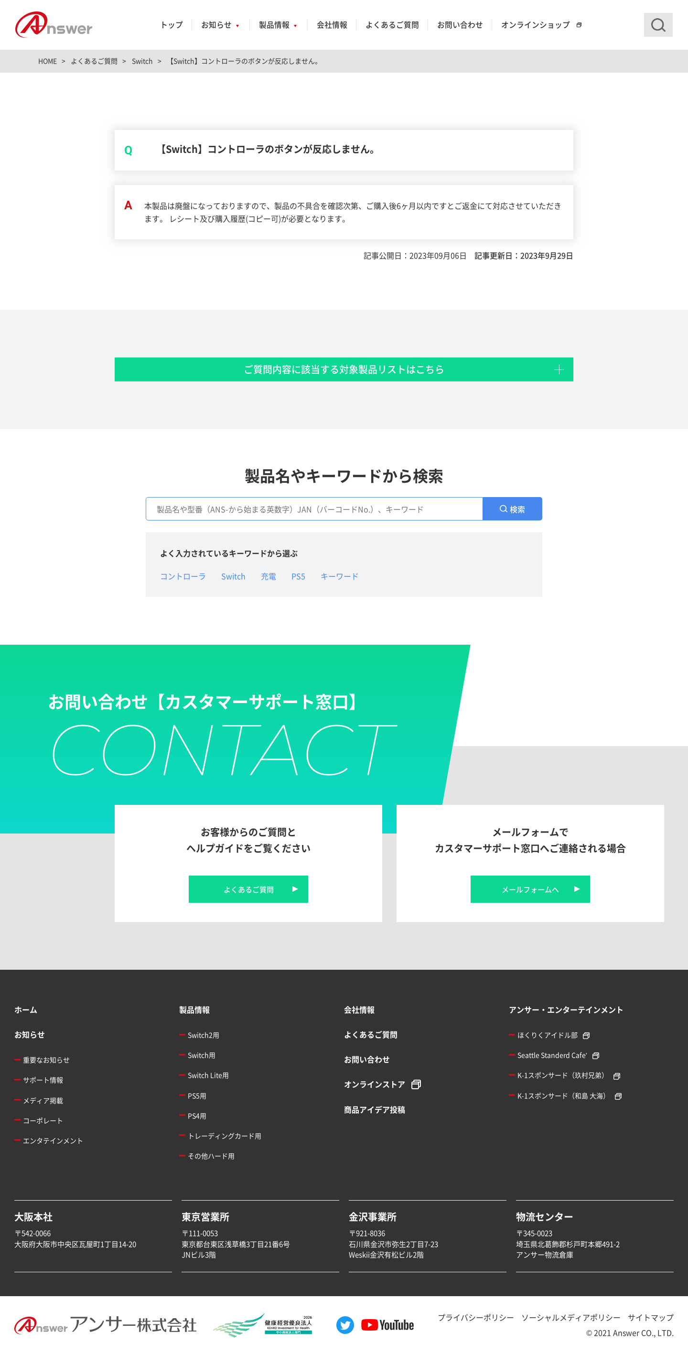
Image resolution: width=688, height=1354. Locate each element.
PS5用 (197, 1095)
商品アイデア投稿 (374, 1109)
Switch (233, 576)
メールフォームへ (530, 889)
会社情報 (332, 24)
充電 (268, 576)
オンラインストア (374, 1084)
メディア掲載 (43, 1100)
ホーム (25, 1009)
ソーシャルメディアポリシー (571, 1317)
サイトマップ (651, 1317)
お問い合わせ (460, 24)
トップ (171, 24)
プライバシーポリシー (476, 1317)
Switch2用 (203, 1035)
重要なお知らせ (46, 1059)
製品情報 (274, 24)
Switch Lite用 (208, 1075)
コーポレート (43, 1120)
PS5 (298, 576)
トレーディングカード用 (224, 1135)
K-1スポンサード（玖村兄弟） (562, 1075)
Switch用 (201, 1055)
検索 (517, 509)
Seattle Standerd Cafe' (552, 1055)
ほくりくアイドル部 (547, 1035)
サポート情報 (43, 1079)
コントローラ (183, 576)
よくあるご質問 (392, 24)
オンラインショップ (535, 24)
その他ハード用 (211, 1155)
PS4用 (197, 1115)
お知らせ (216, 24)
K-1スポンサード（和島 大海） (563, 1095)
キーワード (340, 576)
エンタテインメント (53, 1140)
